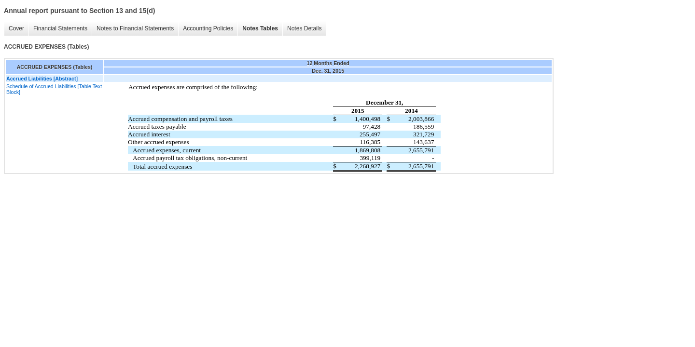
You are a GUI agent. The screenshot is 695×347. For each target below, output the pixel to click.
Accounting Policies (208, 28)
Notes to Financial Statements (135, 28)
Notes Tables (260, 28)
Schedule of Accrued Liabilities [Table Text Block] (54, 89)
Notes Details (304, 28)
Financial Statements (60, 28)
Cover (16, 28)
